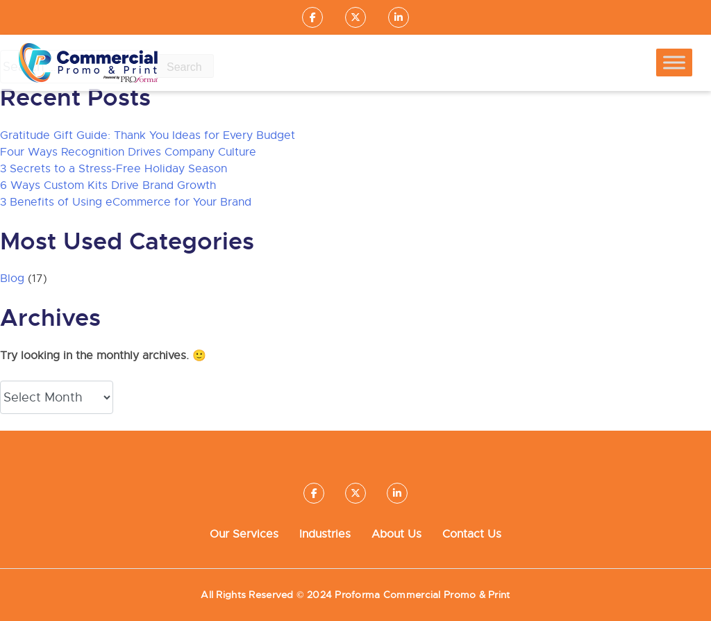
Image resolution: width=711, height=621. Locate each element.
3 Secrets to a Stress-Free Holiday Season (113, 169)
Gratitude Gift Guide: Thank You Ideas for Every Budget (147, 135)
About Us (396, 534)
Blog (12, 278)
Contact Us (471, 534)
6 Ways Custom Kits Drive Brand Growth (108, 185)
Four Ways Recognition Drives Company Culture (128, 152)
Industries (325, 534)
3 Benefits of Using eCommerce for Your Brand (125, 202)
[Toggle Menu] (674, 62)
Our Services (244, 534)
